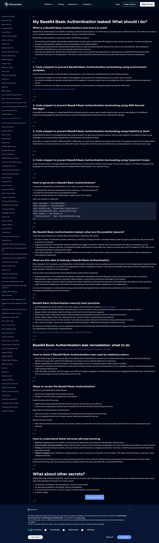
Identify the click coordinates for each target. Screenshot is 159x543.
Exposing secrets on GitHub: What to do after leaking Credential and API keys (62, 332)
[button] (130, 509)
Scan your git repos (94, 497)
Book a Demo (130, 4)
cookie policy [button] (80, 518)
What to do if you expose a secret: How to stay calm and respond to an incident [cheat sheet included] (71, 349)
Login (118, 4)
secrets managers (109, 307)
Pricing (61, 4)
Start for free (147, 4)
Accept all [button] (124, 537)
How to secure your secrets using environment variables (54, 89)
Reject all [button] (109, 537)
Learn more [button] (35, 537)
